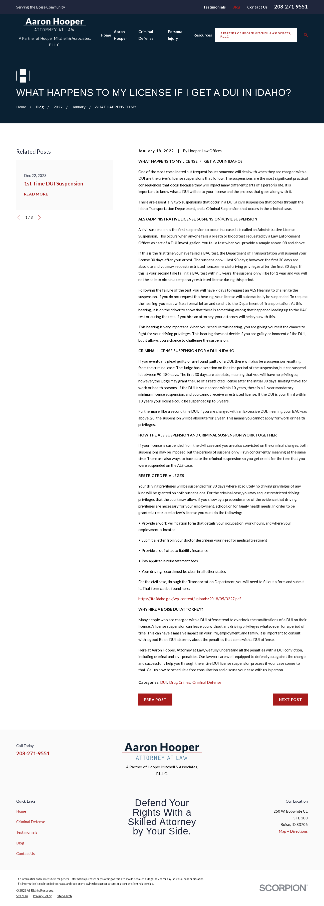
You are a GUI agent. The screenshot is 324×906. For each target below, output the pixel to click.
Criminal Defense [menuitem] (146, 34)
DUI (163, 682)
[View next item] (39, 217)
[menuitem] (22, 896)
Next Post (290, 699)
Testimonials (214, 7)
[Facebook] (269, 749)
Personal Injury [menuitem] (175, 34)
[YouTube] (293, 749)
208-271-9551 (291, 7)
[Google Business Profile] (305, 749)
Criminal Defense (206, 682)
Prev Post (155, 699)
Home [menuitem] (106, 35)
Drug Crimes (179, 682)
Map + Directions (293, 831)
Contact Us (257, 7)
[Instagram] (281, 749)
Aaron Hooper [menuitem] (120, 34)
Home (21, 811)
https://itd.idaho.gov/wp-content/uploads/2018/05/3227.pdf (189, 598)
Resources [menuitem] (202, 35)
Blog (236, 7)
